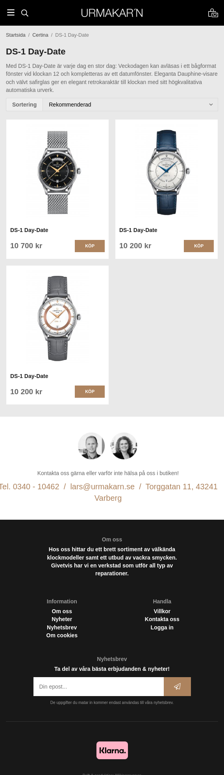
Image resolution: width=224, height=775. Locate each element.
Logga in (162, 627)
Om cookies (62, 635)
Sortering (24, 104)
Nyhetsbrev (62, 627)
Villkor (162, 611)
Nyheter (62, 619)
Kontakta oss (162, 619)
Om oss (62, 611)
